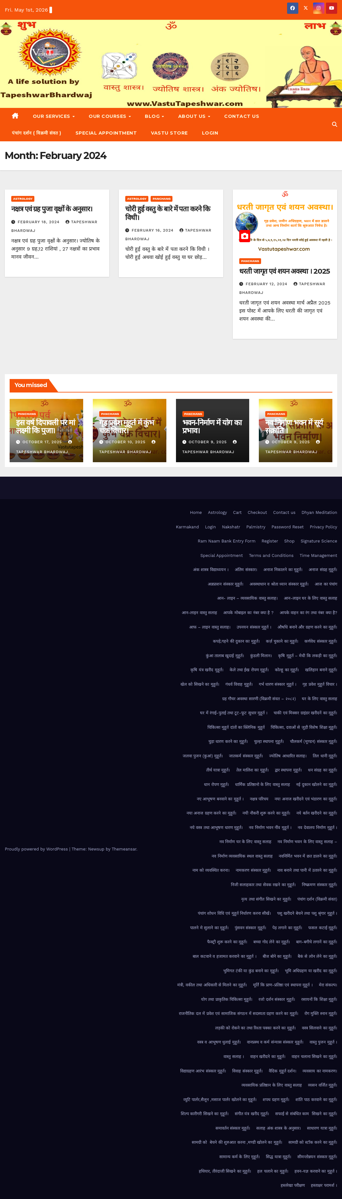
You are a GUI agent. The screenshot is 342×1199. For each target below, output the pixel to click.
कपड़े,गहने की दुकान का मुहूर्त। (236, 641)
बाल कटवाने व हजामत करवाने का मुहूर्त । (224, 956)
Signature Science (319, 541)
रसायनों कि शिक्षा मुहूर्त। (319, 999)
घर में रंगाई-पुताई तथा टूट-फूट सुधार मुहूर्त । (233, 712)
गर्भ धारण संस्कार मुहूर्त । (278, 684)
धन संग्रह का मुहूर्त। (322, 770)
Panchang (162, 198)
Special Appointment (106, 133)
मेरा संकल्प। (328, 985)
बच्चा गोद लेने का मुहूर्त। (271, 941)
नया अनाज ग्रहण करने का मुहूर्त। (211, 813)
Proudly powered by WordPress (37, 849)
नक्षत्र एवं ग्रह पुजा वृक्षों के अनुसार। (51, 209)
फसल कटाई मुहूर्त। (322, 927)
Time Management (318, 555)
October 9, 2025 (208, 442)
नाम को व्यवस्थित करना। (211, 870)
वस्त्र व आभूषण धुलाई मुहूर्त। (219, 1042)
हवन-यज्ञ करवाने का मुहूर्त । (315, 1171)
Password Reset (287, 527)
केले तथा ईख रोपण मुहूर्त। (249, 669)
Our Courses (108, 116)
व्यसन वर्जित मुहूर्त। (322, 1085)
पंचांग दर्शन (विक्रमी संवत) (317, 899)
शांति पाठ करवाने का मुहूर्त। (316, 1099)
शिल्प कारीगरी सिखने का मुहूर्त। (205, 1113)
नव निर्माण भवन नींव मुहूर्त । (270, 827)
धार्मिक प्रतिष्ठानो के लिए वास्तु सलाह (262, 784)
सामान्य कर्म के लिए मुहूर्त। (239, 1156)
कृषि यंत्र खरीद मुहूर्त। (206, 669)
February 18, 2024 (39, 222)
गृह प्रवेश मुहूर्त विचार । (320, 684)
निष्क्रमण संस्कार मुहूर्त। (319, 884)
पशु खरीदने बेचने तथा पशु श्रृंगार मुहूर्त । (307, 913)
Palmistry (255, 527)
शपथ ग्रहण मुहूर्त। (276, 1099)
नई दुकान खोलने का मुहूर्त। (316, 784)
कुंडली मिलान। (261, 655)
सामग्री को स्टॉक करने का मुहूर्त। (312, 1142)
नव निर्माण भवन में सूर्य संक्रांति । (294, 426)
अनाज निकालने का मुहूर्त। (283, 569)
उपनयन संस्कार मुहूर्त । (254, 627)
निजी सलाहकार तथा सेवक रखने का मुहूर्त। (263, 884)
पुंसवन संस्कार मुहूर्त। (250, 927)
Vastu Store (169, 133)
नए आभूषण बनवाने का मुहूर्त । (220, 799)
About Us (192, 116)
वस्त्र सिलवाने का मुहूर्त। (319, 1028)
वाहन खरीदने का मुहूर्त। (267, 1056)
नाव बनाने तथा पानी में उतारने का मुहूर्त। (307, 870)
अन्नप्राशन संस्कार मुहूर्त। (225, 584)
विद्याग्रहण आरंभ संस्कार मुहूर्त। (203, 1071)
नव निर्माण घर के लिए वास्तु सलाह (245, 841)
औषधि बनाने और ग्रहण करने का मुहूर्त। (307, 627)
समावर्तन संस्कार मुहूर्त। (232, 1128)
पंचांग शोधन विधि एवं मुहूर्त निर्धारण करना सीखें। (234, 913)
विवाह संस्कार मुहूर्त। (247, 1071)
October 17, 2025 (43, 442)
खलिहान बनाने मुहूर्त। (321, 669)
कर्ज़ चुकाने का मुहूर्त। (282, 641)
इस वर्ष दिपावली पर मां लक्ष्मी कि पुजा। (45, 426)
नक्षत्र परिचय (259, 799)
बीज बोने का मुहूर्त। (277, 956)
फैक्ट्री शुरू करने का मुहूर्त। (227, 941)
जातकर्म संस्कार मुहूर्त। (246, 756)
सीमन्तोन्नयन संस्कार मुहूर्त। (317, 1156)
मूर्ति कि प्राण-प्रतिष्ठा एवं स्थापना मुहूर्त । (282, 985)
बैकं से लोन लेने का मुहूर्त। (317, 956)
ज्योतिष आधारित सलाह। (288, 756)
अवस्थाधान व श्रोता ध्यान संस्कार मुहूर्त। (279, 584)
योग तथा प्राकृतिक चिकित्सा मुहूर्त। (227, 999)
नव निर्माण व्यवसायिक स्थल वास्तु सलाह (242, 856)
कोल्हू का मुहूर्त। (287, 669)
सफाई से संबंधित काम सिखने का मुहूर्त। (306, 1113)
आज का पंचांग (326, 584)
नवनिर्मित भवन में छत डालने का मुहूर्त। (308, 856)
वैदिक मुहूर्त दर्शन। (282, 1071)
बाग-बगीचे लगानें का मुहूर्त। (316, 941)
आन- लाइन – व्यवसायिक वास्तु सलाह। (247, 598)
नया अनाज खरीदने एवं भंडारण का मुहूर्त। (306, 799)
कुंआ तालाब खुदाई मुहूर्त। (225, 655)
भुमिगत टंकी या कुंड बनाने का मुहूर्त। (251, 970)
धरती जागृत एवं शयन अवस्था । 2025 (284, 271)
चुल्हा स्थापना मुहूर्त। (269, 741)
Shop (289, 541)
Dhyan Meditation (319, 512)
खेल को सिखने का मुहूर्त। (199, 684)
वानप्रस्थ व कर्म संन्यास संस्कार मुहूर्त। (275, 1042)
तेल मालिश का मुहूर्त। (252, 770)
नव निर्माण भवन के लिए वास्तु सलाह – (307, 841)
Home (196, 512)
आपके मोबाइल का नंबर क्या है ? (248, 612)
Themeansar (124, 849)
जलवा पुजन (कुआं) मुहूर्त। (203, 756)
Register (270, 541)
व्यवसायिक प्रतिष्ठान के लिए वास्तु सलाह (271, 1085)
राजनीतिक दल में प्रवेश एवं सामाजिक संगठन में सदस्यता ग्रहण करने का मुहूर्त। (238, 1013)
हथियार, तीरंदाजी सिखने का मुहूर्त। (225, 1171)
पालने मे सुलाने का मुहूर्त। (209, 927)
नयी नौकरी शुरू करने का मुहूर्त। (266, 813)
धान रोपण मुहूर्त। (216, 784)
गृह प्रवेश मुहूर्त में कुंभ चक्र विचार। (126, 426)
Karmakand (187, 527)
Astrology (22, 198)
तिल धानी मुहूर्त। (325, 756)
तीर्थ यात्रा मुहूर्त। (218, 770)
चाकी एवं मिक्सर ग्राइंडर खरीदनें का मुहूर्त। (305, 712)
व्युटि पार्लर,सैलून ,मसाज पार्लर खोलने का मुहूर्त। (220, 1099)
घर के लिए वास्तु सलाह (319, 698)
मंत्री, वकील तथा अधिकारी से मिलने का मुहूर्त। (212, 985)
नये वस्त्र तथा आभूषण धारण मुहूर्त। (216, 827)
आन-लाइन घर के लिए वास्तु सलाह (310, 598)
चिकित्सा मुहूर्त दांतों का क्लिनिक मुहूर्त (236, 727)
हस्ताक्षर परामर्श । (324, 1185)
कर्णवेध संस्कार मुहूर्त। (320, 641)
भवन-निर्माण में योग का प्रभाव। (211, 426)
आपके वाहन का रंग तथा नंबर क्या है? (308, 612)
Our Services (52, 116)
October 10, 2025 (126, 442)
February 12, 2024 (267, 284)
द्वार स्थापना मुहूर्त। (288, 770)
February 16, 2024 (153, 230)
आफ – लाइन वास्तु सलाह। (210, 627)
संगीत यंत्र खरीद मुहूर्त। (252, 1113)
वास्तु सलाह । (234, 1056)
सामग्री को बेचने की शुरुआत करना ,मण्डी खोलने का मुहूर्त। (237, 1142)
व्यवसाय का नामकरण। (320, 1071)
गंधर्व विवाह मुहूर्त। (239, 684)
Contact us (241, 116)
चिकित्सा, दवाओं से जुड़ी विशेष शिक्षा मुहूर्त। (304, 727)
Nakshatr (231, 527)
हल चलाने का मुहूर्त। (272, 1171)
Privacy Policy (323, 527)
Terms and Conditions (271, 555)
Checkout (257, 512)
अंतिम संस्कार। (246, 569)
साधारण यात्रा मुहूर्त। (322, 1128)
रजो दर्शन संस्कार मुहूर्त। (277, 999)
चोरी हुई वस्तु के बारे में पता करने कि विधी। (167, 213)
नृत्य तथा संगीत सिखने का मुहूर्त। (266, 899)
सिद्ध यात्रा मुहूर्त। (278, 1156)
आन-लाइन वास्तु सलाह (199, 612)
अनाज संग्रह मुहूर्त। (323, 569)
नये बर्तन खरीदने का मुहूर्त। (316, 813)
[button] (334, 124)
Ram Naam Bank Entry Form (227, 541)
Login (210, 133)
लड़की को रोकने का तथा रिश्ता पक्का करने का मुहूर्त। (255, 1028)
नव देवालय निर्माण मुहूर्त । (317, 827)
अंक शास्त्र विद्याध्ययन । (211, 569)
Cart (237, 512)
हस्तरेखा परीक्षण (293, 1185)
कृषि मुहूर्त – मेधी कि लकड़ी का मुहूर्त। (307, 655)
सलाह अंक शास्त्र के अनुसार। (278, 1128)
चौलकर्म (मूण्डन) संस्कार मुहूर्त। (313, 741)
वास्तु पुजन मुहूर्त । (323, 1042)
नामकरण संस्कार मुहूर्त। (253, 870)
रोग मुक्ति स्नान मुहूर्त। (320, 1013)
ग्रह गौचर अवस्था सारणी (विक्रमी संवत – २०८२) (259, 698)
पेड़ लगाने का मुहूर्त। (287, 927)
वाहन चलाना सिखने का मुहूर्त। (314, 1056)
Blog (153, 116)
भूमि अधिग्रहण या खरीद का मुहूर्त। (311, 970)
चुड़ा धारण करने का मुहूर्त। (228, 741)
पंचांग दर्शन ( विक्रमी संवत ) (36, 133)
